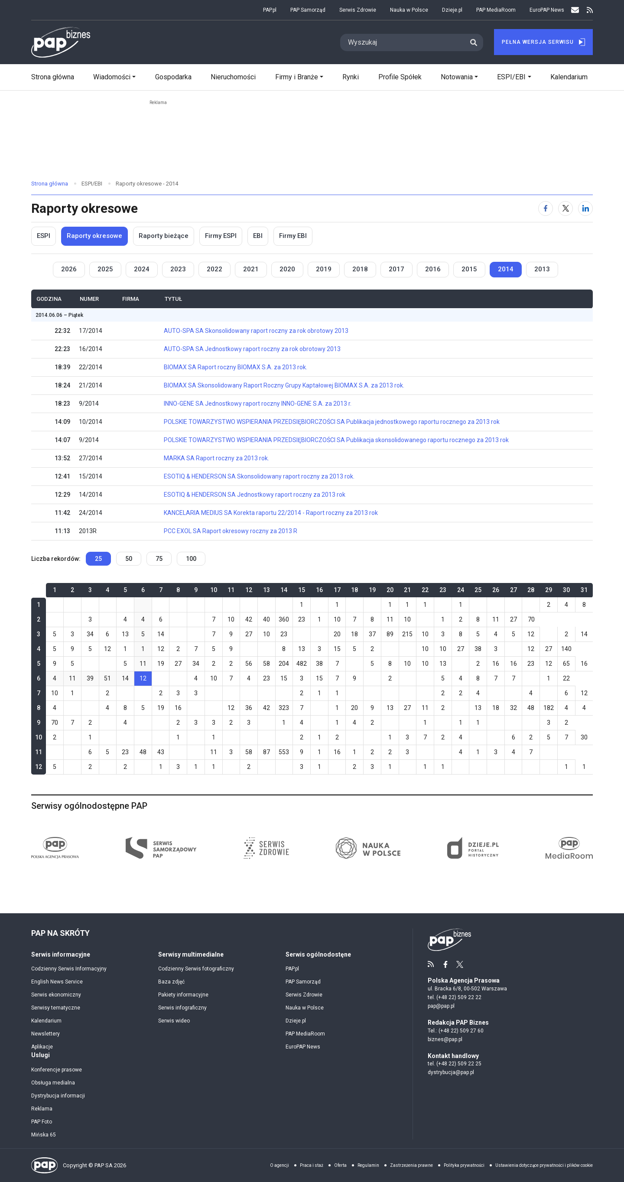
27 (513, 619)
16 (495, 663)
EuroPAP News (547, 10)
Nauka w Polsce (409, 10)
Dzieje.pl (452, 10)
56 (248, 663)
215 (407, 634)
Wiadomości (111, 77)
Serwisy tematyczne (55, 1008)
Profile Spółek (400, 77)
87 (266, 752)
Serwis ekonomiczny (56, 995)
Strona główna (52, 77)
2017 (396, 269)
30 (584, 737)
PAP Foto (41, 1122)
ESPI (43, 236)
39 (90, 678)
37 (372, 634)
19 (160, 663)
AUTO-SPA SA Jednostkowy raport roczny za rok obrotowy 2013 (252, 348)
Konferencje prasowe (56, 1070)
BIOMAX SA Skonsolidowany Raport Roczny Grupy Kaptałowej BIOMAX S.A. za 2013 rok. (284, 385)
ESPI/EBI (511, 77)
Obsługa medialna (53, 1083)
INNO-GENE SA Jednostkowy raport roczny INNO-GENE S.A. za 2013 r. (257, 403)
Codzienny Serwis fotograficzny (196, 969)
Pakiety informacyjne (183, 995)
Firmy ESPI (221, 236)
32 (513, 707)
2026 (69, 269)
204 (284, 663)
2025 (105, 269)
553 (284, 752)
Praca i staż (311, 1165)
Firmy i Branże (296, 77)
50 (128, 558)
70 (531, 619)
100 (191, 558)
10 (231, 619)
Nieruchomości (233, 77)
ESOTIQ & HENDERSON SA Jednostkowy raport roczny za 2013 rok (254, 494)
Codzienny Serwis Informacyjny (69, 969)
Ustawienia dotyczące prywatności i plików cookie (544, 1165)
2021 (251, 269)
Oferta (340, 1165)
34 (90, 634)
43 (160, 752)
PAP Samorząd (307, 10)
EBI (258, 236)
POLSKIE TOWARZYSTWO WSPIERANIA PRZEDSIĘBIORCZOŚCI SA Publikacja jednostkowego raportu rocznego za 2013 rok (332, 421)
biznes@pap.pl (445, 1039)
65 (566, 663)
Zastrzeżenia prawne (411, 1165)
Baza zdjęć (171, 982)
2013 (542, 269)
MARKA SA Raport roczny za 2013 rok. (216, 458)
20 (337, 634)
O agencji (279, 1165)
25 (98, 558)
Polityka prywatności (464, 1165)
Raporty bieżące (163, 236)
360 (284, 619)
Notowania (457, 77)
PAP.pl (269, 10)
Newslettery (45, 1034)
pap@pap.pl (441, 1006)
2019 (324, 269)
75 (159, 558)
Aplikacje (42, 1047)
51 (107, 678)
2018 (360, 269)
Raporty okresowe (94, 236)
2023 (178, 269)
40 (266, 619)
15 (337, 648)
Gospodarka (173, 77)
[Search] (402, 42)
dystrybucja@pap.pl (451, 1072)
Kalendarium (569, 77)
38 (477, 648)
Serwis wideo (174, 1021)
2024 (142, 269)
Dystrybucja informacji (58, 1096)
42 (248, 619)
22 (566, 678)
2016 (433, 269)
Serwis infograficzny (182, 1008)
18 (354, 634)
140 (566, 648)
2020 (287, 269)
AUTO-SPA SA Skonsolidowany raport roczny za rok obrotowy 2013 (256, 330)
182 (548, 707)
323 (284, 707)
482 (301, 663)
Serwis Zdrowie (357, 10)
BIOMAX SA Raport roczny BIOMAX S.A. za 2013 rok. (235, 367)
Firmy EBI (293, 236)
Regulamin (368, 1165)
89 (390, 634)
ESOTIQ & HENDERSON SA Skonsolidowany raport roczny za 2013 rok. (259, 476)
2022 (214, 269)
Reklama (41, 1109)
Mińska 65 (43, 1135)
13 (125, 634)
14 (160, 634)
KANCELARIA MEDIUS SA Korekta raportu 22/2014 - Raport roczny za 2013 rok (271, 512)
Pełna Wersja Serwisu (543, 42)
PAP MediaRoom (496, 10)
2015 (469, 269)
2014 (506, 269)
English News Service (57, 982)
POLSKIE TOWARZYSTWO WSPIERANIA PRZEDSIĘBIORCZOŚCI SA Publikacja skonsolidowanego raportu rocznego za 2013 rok (336, 439)
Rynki (350, 77)
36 (248, 707)
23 (301, 619)
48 (530, 707)
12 (530, 634)
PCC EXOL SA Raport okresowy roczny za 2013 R (230, 531)
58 (266, 663)
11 (390, 619)
